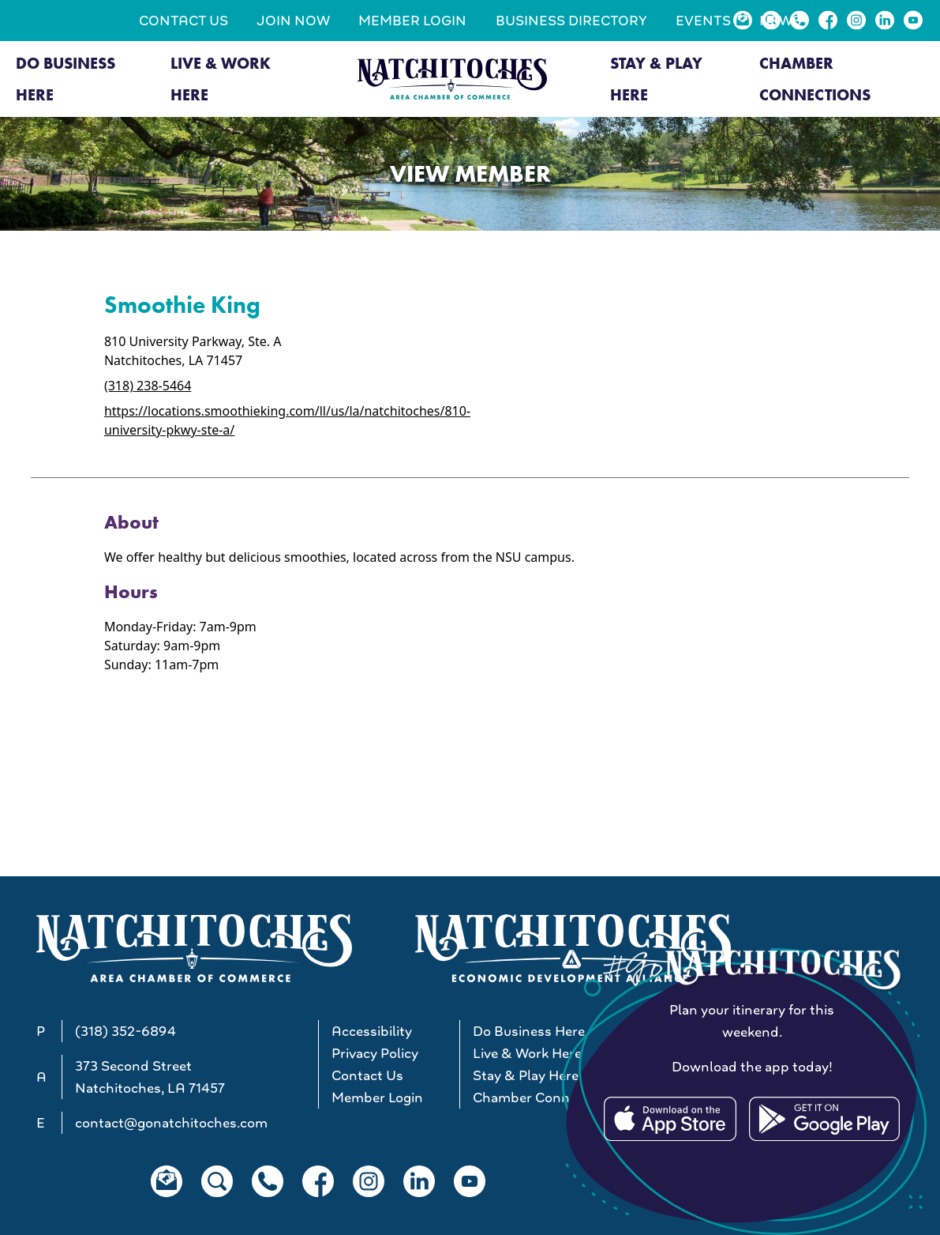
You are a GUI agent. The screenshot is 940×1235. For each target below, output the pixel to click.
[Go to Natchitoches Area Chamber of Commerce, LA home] (452, 79)
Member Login (412, 20)
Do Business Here (65, 79)
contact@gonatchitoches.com (171, 1122)
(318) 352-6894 (125, 1031)
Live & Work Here (220, 79)
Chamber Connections (815, 79)
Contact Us (183, 20)
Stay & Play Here (656, 79)
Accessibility (371, 1031)
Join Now (293, 20)
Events (703, 20)
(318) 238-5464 (147, 385)
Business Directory (571, 20)
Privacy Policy (374, 1053)
